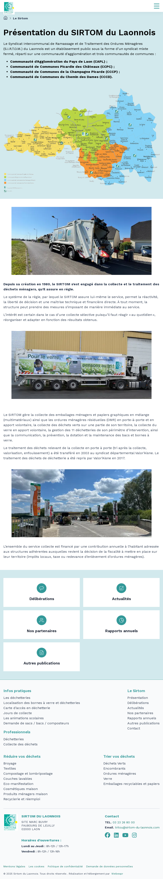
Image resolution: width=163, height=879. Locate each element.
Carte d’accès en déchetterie (26, 708)
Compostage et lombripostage (28, 774)
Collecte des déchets (20, 744)
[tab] (107, 835)
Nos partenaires (41, 631)
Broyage (9, 763)
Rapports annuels (121, 631)
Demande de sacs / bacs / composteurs (36, 723)
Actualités (121, 598)
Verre (107, 779)
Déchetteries (13, 739)
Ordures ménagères (119, 774)
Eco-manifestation (18, 784)
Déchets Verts (114, 763)
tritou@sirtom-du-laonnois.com (137, 827)
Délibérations (41, 598)
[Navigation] (156, 6)
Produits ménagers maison (25, 794)
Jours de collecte (17, 713)
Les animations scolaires (23, 718)
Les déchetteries (16, 698)
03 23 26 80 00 (124, 822)
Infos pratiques (17, 691)
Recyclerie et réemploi (21, 799)
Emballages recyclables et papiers (131, 784)
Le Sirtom (136, 691)
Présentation (137, 698)
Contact (133, 728)
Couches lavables (17, 779)
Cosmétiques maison (20, 789)
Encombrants (114, 768)
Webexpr (117, 873)
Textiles (9, 768)
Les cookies (36, 866)
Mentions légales (14, 866)
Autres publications (42, 663)
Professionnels (16, 732)
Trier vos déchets (119, 756)
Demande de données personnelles (109, 866)
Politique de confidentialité (65, 866)
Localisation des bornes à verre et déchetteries (41, 703)
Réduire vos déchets (22, 756)
